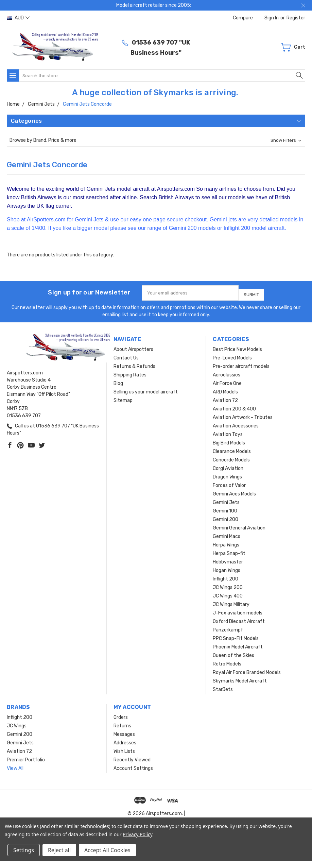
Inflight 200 (225, 576)
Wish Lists (124, 749)
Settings (23, 850)
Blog (118, 381)
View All (15, 766)
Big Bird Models (229, 440)
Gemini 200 (225, 517)
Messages (124, 732)
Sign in (271, 18)
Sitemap (123, 398)
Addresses (125, 740)
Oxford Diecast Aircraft (239, 619)
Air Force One (227, 381)
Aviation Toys (228, 432)
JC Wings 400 (228, 593)
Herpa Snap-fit (229, 551)
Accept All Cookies (107, 850)
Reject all (59, 850)
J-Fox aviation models (237, 610)
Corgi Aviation (228, 466)
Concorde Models (231, 457)
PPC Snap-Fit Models (236, 636)
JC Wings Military (231, 602)
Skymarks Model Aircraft (240, 678)
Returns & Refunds (134, 364)
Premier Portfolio (26, 757)
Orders (121, 715)
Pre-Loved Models (232, 355)
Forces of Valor (229, 483)
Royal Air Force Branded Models (247, 670)
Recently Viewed (132, 757)
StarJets (223, 687)
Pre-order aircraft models (241, 364)
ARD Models (225, 389)
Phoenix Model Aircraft (238, 644)
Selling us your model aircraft (146, 389)
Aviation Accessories (236, 423)
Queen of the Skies (233, 653)
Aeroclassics (226, 372)
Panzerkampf (228, 627)
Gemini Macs (226, 534)
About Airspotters (133, 347)
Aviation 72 (225, 398)
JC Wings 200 (228, 585)
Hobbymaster (228, 559)
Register (296, 18)
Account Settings (133, 766)
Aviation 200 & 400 (234, 406)
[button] (156, 140)
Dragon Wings (227, 474)
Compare (243, 18)
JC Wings (17, 723)
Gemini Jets (226, 500)
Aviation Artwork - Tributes (243, 415)
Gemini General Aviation (239, 525)
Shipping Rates (130, 372)
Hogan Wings (226, 568)
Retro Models (227, 661)
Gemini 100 (225, 508)
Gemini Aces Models (234, 491)
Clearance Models (232, 449)
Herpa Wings (226, 542)
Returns (122, 723)
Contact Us (126, 355)
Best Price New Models (237, 347)
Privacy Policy (137, 834)
